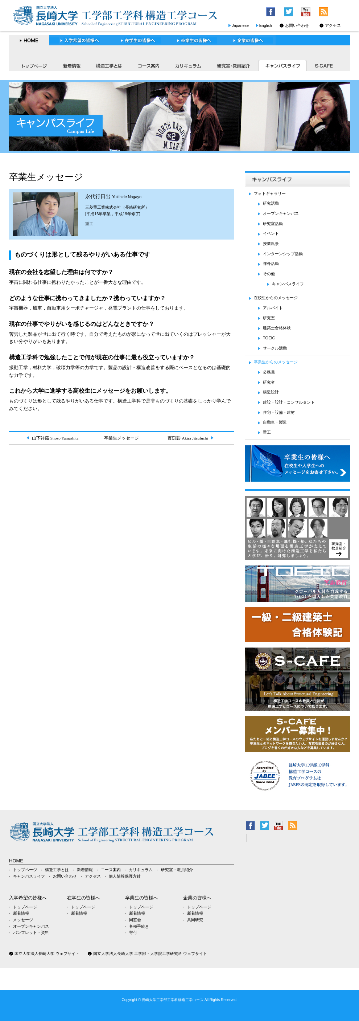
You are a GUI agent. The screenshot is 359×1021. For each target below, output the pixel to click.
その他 (269, 273)
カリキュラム (187, 65)
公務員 (269, 372)
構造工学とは (109, 65)
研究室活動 (273, 223)
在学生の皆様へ (138, 40)
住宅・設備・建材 (279, 412)
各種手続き (139, 926)
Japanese (240, 25)
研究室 (269, 318)
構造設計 (271, 392)
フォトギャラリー (270, 193)
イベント (271, 233)
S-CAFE (324, 65)
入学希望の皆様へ (80, 40)
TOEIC (269, 338)
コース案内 (148, 65)
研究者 (269, 382)
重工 (89, 223)
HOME (29, 40)
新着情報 (71, 65)
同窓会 (135, 920)
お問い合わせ (297, 25)
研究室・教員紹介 (233, 65)
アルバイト (273, 308)
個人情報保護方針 (125, 876)
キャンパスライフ (282, 65)
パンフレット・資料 (31, 932)
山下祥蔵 (55, 438)
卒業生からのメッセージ (276, 362)
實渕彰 (188, 438)
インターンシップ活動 (283, 254)
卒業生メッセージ (121, 438)
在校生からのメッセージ (276, 297)
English (265, 25)
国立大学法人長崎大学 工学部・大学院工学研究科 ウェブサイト (150, 953)
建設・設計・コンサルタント (289, 402)
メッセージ (23, 920)
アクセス (333, 25)
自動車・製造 (275, 422)
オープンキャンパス (281, 213)
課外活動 (271, 263)
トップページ (31, 65)
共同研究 (195, 920)
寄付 (133, 932)
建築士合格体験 (277, 328)
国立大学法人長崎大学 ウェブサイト (47, 953)
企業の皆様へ (249, 40)
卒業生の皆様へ (194, 40)
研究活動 (271, 203)
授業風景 (271, 243)
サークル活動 (275, 348)
